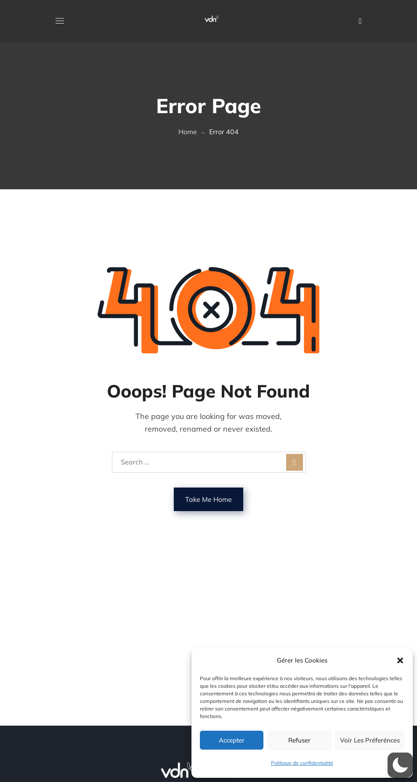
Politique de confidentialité (302, 763)
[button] (400, 660)
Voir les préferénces (370, 740)
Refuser (299, 740)
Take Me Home (208, 499)
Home (187, 131)
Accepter (231, 740)
